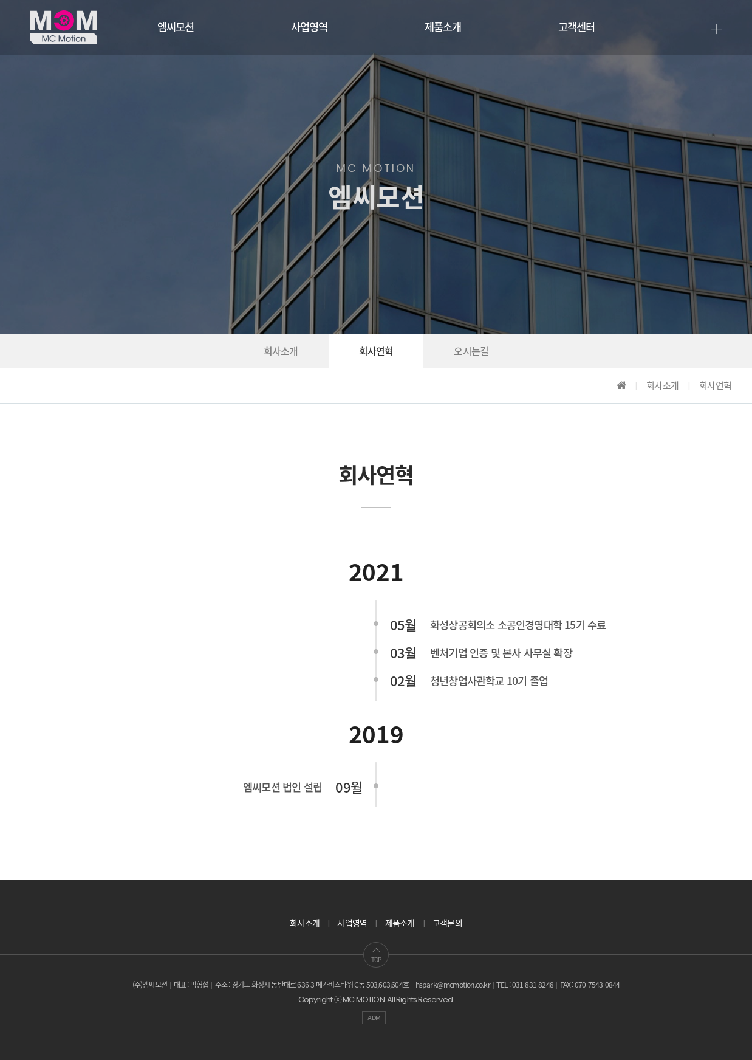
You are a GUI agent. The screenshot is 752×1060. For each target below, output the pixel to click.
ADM (373, 1017)
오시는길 (471, 352)
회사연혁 (376, 352)
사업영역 (309, 27)
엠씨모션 (175, 27)
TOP (376, 955)
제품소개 (443, 27)
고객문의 (447, 923)
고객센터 (576, 27)
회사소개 (281, 352)
